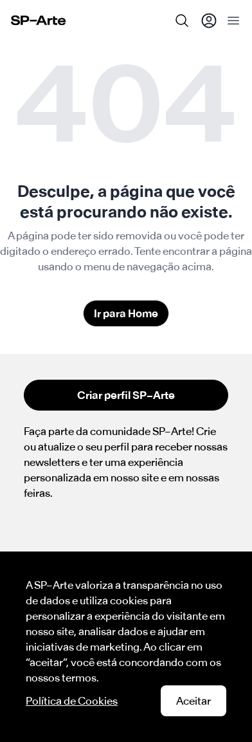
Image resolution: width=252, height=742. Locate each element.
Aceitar (193, 700)
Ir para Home (126, 313)
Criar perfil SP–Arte (126, 395)
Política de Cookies (72, 700)
